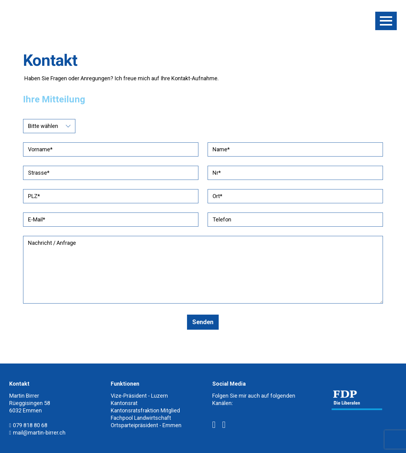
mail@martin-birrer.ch (37, 432)
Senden (202, 322)
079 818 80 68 (28, 425)
